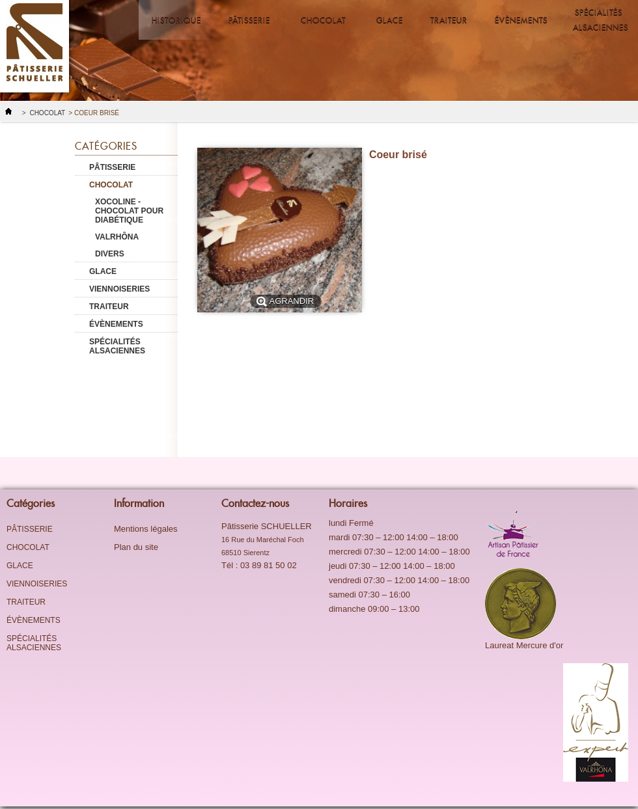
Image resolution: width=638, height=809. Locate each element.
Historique (176, 20)
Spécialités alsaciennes (600, 19)
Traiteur (448, 20)
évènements (517, 16)
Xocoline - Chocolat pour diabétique (129, 211)
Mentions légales (146, 529)
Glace (389, 20)
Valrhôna (117, 236)
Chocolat (322, 16)
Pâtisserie (248, 16)
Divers (109, 253)
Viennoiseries (119, 289)
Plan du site (136, 547)
